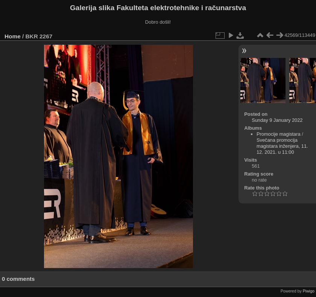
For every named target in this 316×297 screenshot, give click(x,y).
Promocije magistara (279, 134)
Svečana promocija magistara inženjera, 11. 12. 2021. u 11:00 (282, 146)
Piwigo (308, 291)
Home (13, 36)
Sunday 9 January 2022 (277, 120)
